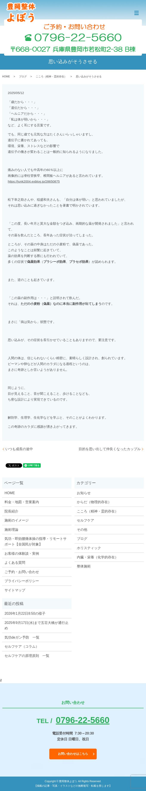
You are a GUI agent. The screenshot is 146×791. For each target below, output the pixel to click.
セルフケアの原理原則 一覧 (27, 656)
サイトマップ (15, 590)
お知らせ (84, 493)
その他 (82, 529)
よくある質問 (15, 562)
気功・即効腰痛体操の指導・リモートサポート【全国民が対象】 (36, 541)
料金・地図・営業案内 (22, 502)
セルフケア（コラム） (22, 646)
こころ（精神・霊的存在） (51, 76)
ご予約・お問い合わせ (22, 572)
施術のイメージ (17, 520)
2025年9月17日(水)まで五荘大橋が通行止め (36, 625)
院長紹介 (11, 511)
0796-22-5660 (82, 720)
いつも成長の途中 (19, 449)
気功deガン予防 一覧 (22, 637)
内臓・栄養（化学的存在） (97, 557)
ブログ (23, 76)
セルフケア (85, 520)
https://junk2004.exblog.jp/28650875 (34, 181)
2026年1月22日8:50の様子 (25, 613)
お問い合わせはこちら (73, 753)
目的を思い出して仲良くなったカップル (110, 449)
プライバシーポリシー (22, 581)
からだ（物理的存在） (94, 502)
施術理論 (11, 529)
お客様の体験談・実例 (22, 553)
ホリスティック (89, 548)
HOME (6, 76)
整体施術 (84, 566)
